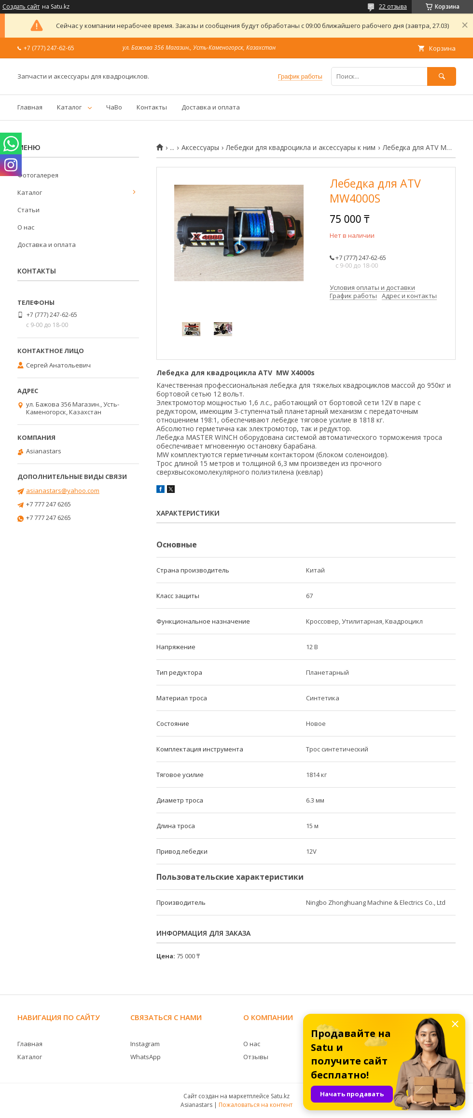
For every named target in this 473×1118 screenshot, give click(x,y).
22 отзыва (393, 6)
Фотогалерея (37, 175)
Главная (29, 107)
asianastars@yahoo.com (62, 490)
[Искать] (441, 76)
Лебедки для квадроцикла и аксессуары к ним (301, 147)
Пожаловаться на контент (255, 1105)
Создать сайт (21, 6)
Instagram (145, 1043)
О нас (25, 227)
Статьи (28, 209)
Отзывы (255, 1056)
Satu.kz (280, 1096)
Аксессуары (200, 147)
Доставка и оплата (210, 107)
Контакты (152, 107)
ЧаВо (114, 107)
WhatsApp (145, 1056)
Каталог (69, 107)
